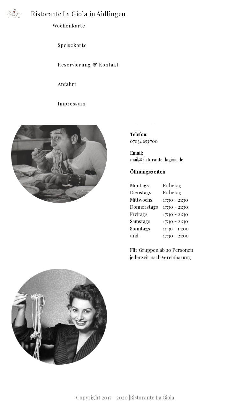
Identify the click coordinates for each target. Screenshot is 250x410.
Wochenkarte (69, 25)
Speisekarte (72, 45)
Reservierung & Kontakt (88, 64)
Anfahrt (67, 84)
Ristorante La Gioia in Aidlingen (78, 13)
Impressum (72, 103)
